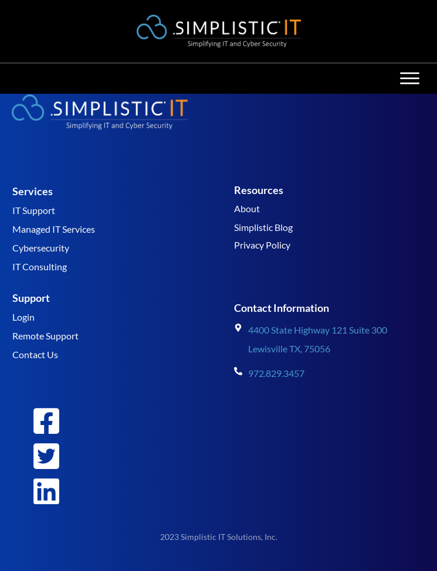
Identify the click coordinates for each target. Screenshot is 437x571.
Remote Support (45, 335)
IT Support (33, 210)
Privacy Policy (262, 244)
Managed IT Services (53, 228)
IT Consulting (39, 266)
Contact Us (35, 354)
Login (23, 316)
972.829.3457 (276, 373)
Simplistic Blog (263, 227)
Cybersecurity (40, 247)
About (247, 208)
